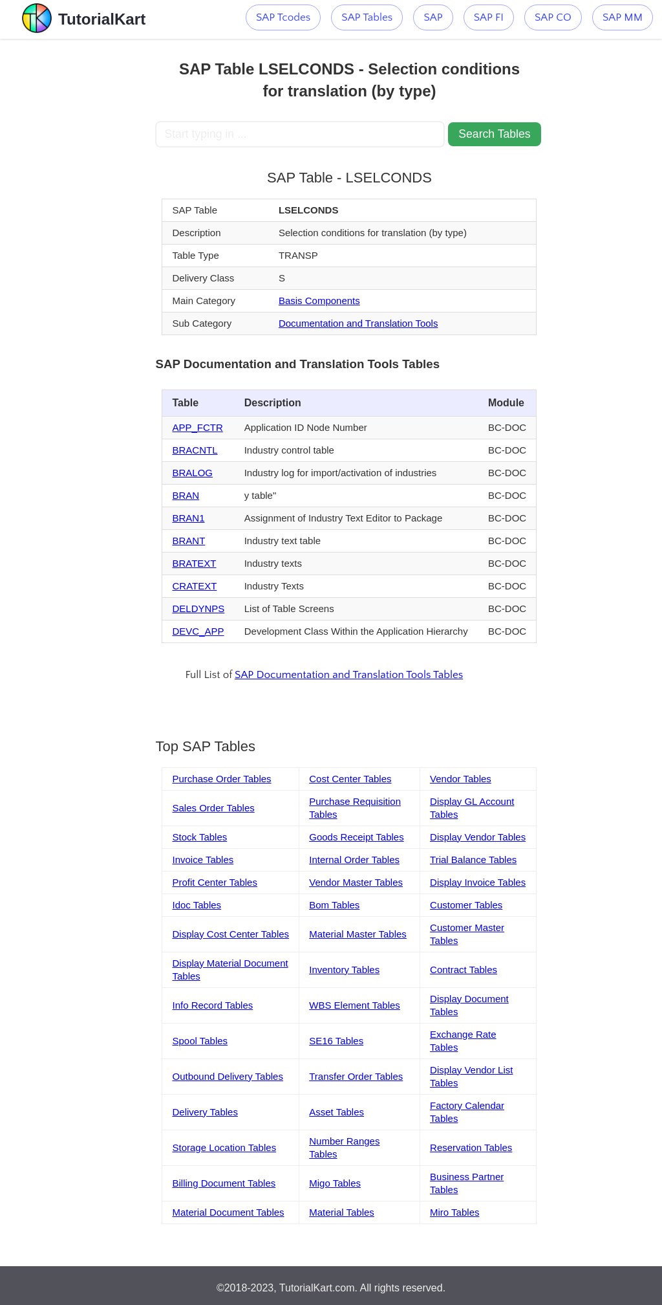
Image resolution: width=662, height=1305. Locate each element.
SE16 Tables (336, 1040)
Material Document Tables (228, 1212)
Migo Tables (335, 1183)
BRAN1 (188, 517)
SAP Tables (366, 17)
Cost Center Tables (350, 778)
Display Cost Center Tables (230, 933)
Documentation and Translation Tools (358, 323)
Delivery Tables (204, 1111)
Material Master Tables (358, 933)
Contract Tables (463, 969)
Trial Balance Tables (473, 859)
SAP (432, 17)
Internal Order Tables (354, 859)
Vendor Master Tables (356, 882)
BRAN (185, 495)
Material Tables (341, 1212)
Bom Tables (334, 904)
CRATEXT (194, 585)
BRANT (188, 540)
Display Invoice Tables (478, 882)
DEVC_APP (198, 631)
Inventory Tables (344, 969)
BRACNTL (194, 449)
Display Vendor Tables (478, 836)
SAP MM (623, 17)
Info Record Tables (212, 1005)
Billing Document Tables (223, 1183)
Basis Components (319, 300)
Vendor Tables (460, 778)
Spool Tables (200, 1040)
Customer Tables (466, 904)
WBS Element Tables (354, 1005)
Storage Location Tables (224, 1147)
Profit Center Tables (214, 882)
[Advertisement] (77, 233)
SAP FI (489, 17)
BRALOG (192, 472)
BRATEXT (194, 563)
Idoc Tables (196, 904)
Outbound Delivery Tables (227, 1076)
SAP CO (553, 17)
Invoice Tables (202, 859)
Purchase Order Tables (221, 778)
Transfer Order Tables (356, 1076)
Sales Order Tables (213, 807)
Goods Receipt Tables (356, 836)
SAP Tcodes (283, 17)
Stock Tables (199, 836)
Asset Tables (336, 1111)
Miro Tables (454, 1212)
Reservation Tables (471, 1147)
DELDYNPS (198, 608)
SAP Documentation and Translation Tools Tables (349, 675)
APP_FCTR (197, 427)
